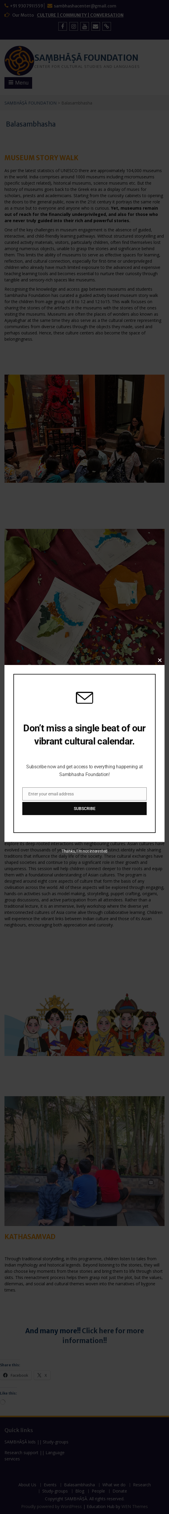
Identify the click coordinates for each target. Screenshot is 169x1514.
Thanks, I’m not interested (84, 851)
